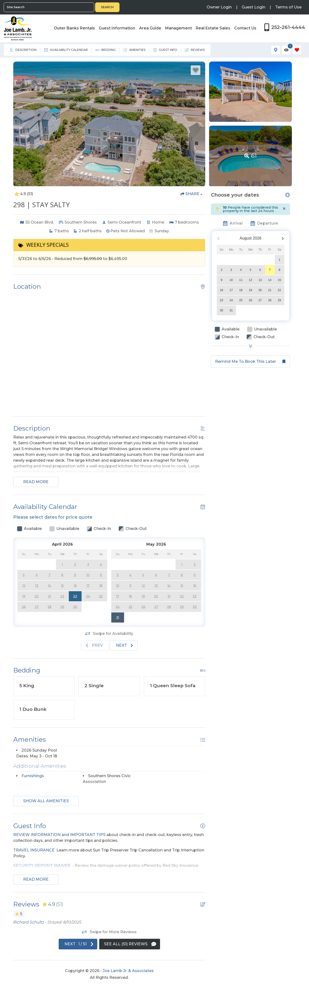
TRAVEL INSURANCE (34, 850)
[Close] (284, 209)
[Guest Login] (253, 7)
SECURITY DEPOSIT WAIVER (41, 865)
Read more (36, 482)
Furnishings (32, 776)
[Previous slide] (95, 645)
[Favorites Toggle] (297, 50)
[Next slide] (124, 645)
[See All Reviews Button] (129, 944)
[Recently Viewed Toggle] (286, 50)
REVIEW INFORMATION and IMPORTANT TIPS (59, 834)
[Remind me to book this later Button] (250, 362)
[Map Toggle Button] (275, 50)
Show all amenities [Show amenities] (46, 801)
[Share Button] (191, 194)
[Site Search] (49, 7)
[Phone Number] (284, 27)
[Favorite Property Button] (195, 70)
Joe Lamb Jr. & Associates (128, 970)
